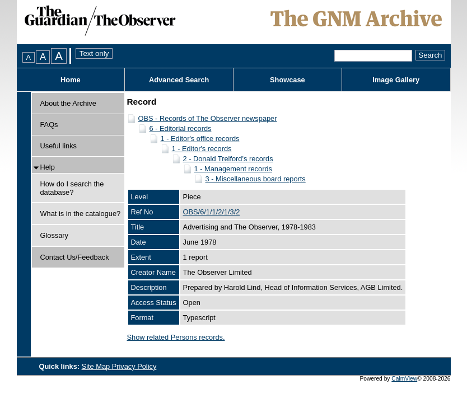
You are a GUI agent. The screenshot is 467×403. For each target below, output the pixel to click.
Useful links (58, 146)
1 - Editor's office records (200, 138)
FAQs (49, 124)
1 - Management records (233, 169)
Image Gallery (395, 80)
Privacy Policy (134, 366)
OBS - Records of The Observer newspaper (207, 118)
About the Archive (68, 103)
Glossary (54, 235)
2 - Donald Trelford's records (228, 158)
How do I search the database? (72, 188)
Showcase (287, 80)
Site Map (97, 366)
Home (70, 80)
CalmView (404, 379)
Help (47, 167)
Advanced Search (179, 80)
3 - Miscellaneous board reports (256, 179)
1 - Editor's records (202, 148)
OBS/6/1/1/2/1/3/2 (211, 212)
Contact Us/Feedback (74, 257)
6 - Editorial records (181, 128)
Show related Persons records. (176, 337)
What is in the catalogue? (80, 213)
